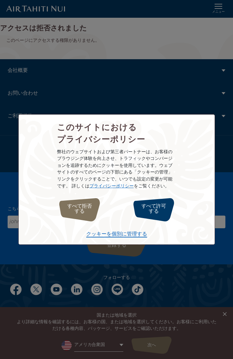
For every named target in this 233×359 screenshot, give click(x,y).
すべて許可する (153, 209)
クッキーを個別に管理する (116, 234)
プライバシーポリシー (111, 186)
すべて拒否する (79, 209)
